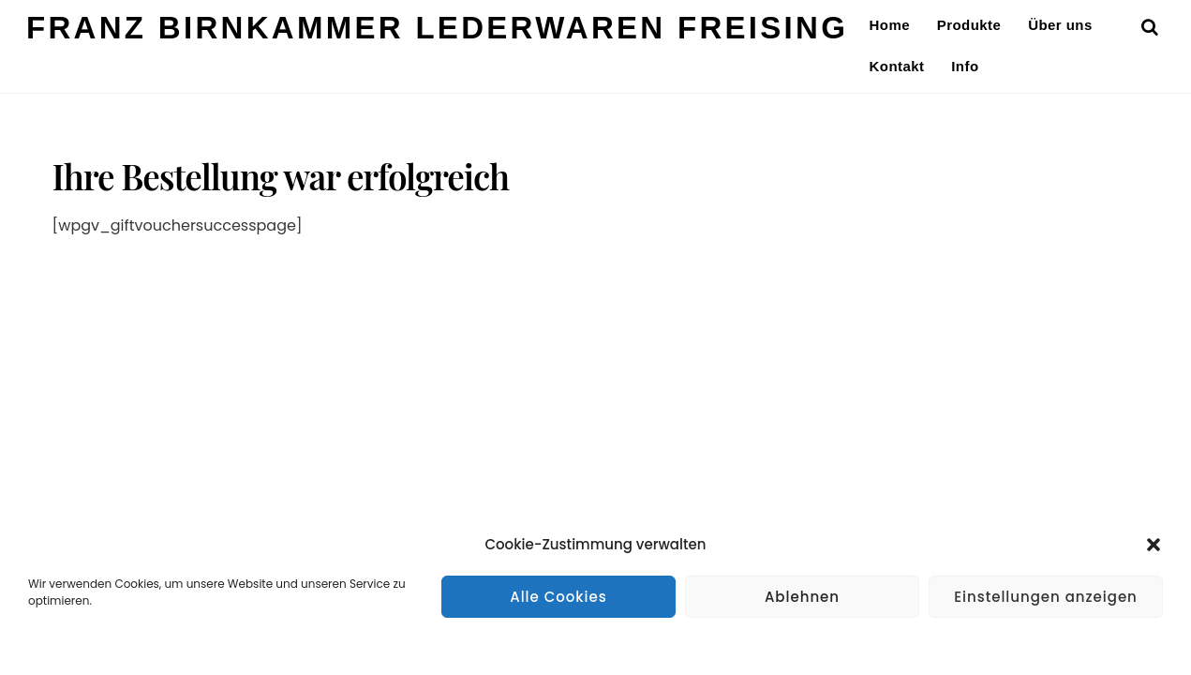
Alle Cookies (558, 597)
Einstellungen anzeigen (1046, 597)
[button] (1153, 544)
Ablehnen (802, 597)
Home (890, 25)
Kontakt (897, 66)
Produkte (969, 25)
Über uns (1060, 25)
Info (964, 66)
